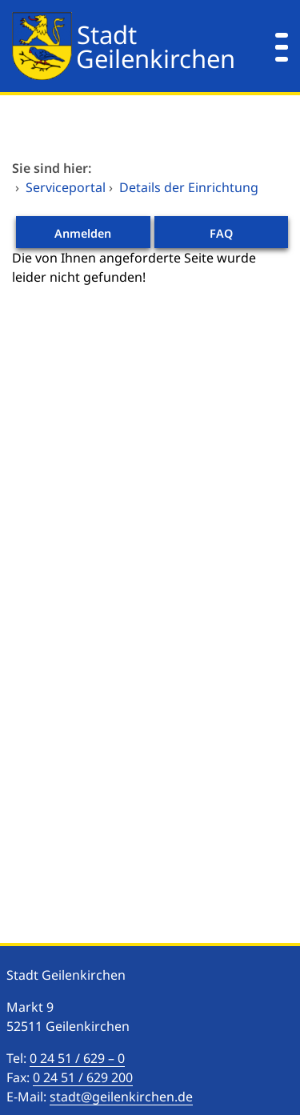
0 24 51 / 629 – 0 (77, 1058)
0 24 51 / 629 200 (83, 1077)
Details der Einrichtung (188, 187)
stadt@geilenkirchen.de (121, 1096)
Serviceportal (66, 187)
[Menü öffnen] (281, 46)
